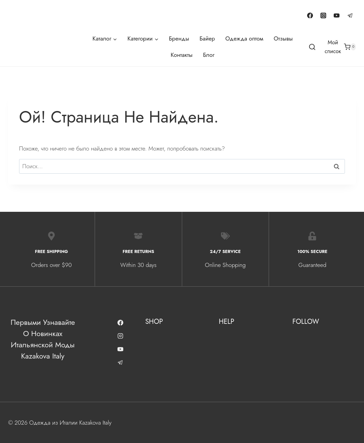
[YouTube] (337, 15)
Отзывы (283, 38)
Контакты (181, 55)
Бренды (179, 38)
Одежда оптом (244, 38)
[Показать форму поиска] (312, 47)
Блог (209, 55)
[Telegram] (350, 15)
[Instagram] (323, 15)
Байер (207, 38)
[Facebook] (310, 15)
